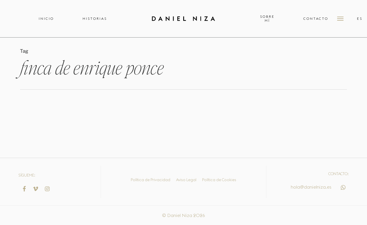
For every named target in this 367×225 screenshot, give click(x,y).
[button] (340, 18)
